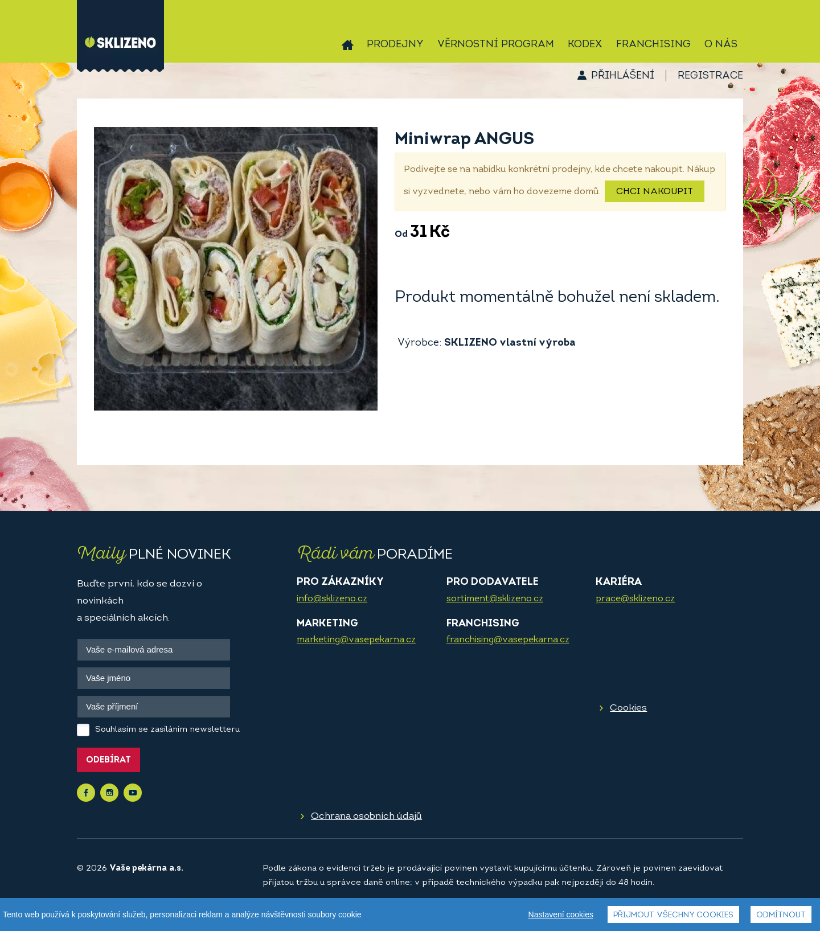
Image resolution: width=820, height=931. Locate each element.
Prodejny (395, 44)
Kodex (585, 44)
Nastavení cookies (560, 914)
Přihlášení (622, 76)
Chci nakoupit (654, 191)
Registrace (710, 76)
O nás (720, 44)
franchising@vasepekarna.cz (507, 640)
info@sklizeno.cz (332, 599)
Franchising (653, 44)
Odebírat (108, 760)
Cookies (628, 708)
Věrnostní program (495, 44)
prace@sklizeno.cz (635, 599)
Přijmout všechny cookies (673, 915)
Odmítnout (781, 915)
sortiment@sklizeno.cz (494, 599)
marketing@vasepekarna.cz (356, 640)
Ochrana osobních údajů (366, 816)
